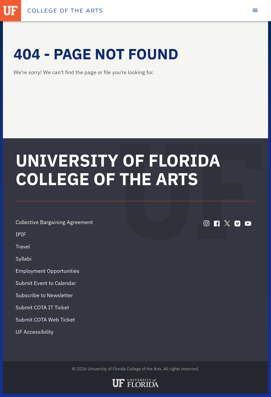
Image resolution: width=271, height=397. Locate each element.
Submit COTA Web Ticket (45, 319)
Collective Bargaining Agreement (54, 222)
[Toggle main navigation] (255, 10)
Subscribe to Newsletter (44, 295)
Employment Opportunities (47, 270)
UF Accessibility (34, 331)
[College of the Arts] (65, 10)
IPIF (21, 234)
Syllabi (23, 258)
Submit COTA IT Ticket (42, 307)
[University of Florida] (10, 10)
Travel (23, 246)
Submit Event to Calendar (46, 283)
